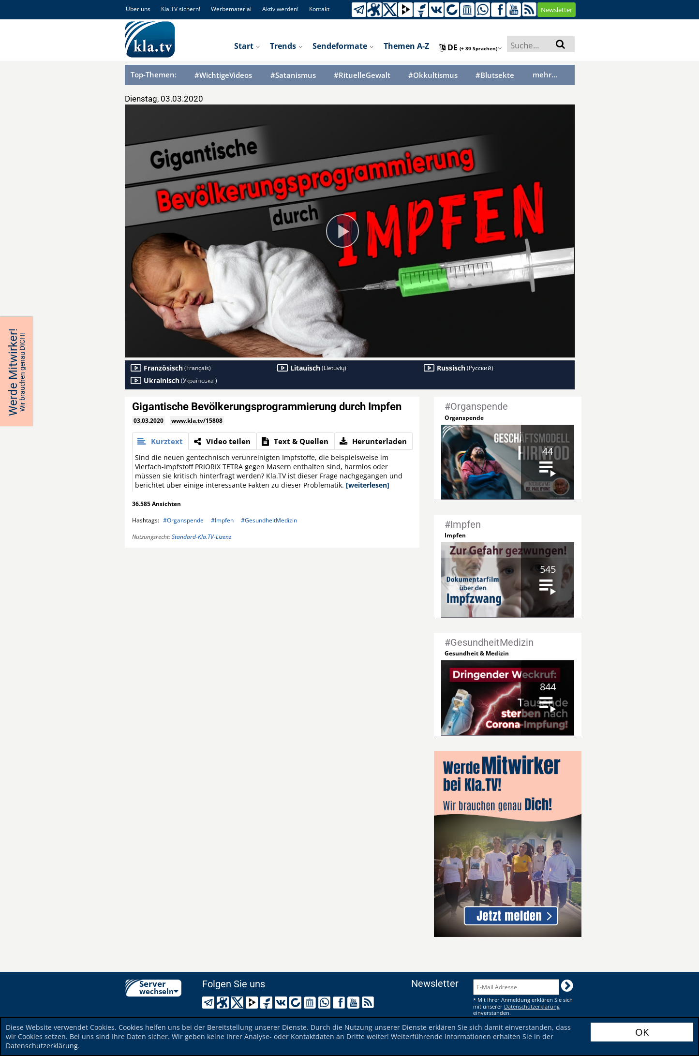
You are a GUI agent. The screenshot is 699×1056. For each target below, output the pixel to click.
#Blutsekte (495, 75)
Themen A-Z (406, 46)
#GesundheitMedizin (269, 520)
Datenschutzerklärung (42, 1045)
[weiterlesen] (367, 485)
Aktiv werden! (280, 9)
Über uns (138, 9)
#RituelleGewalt (362, 75)
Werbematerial (231, 9)
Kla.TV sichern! (180, 9)
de (470, 47)
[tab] (160, 441)
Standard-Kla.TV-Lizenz (201, 537)
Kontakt (319, 9)
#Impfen (222, 520)
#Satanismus (293, 75)
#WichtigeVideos (223, 75)
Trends (286, 46)
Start (247, 46)
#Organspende (183, 520)
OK (642, 1032)
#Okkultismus (433, 75)
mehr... (545, 74)
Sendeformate (343, 46)
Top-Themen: (154, 74)
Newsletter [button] (556, 9)
